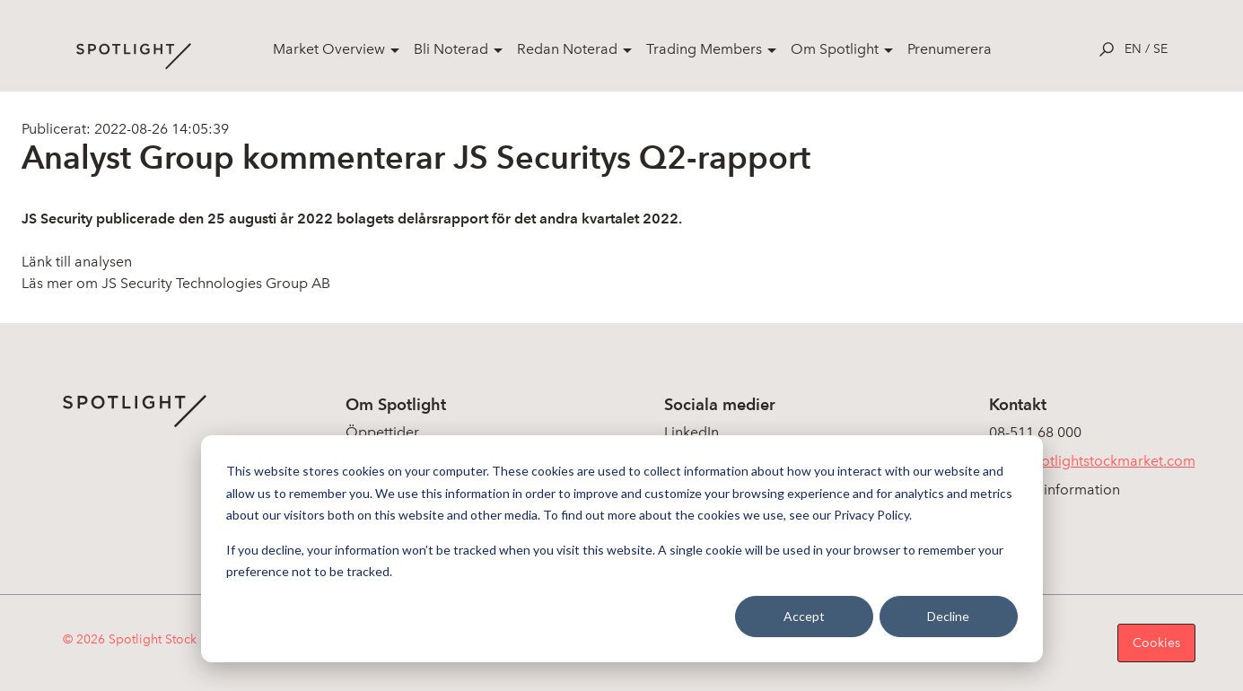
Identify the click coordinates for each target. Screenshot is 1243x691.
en (1133, 49)
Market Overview (329, 48)
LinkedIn (691, 432)
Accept (804, 616)
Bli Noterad (451, 48)
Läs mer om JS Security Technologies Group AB (176, 283)
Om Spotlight (835, 48)
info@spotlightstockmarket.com (1092, 460)
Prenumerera (949, 48)
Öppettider (382, 432)
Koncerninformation (1054, 489)
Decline (948, 616)
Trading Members (704, 48)
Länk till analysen (77, 261)
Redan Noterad (567, 48)
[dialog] (622, 548)
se (1160, 49)
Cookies (1156, 643)
